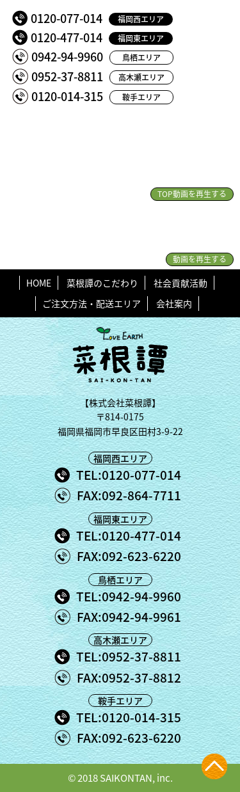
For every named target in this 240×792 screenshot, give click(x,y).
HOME (38, 282)
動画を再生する (200, 259)
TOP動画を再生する (192, 194)
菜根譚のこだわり (102, 282)
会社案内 (174, 303)
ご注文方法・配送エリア (91, 303)
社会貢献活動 (180, 282)
